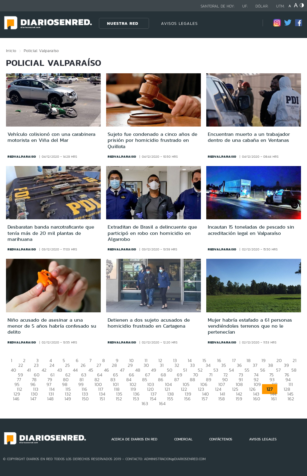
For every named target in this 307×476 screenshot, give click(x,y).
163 (145, 403)
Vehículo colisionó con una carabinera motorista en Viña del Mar (51, 137)
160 (256, 399)
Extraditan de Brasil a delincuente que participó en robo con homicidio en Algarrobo (152, 233)
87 (176, 379)
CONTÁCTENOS (220, 439)
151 (102, 399)
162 (291, 399)
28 (114, 365)
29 (130, 365)
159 (239, 399)
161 (274, 399)
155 (170, 399)
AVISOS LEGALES (179, 23)
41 (29, 370)
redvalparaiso (21, 156)
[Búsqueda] (249, 23)
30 (146, 365)
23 (36, 365)
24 (51, 365)
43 (59, 370)
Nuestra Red (122, 23)
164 (162, 403)
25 (67, 365)
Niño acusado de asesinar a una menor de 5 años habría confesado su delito (51, 326)
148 (50, 399)
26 (83, 365)
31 (162, 365)
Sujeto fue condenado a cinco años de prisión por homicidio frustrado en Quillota (152, 140)
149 (67, 399)
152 (119, 399)
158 (221, 399)
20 (279, 360)
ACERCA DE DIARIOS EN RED (134, 439)
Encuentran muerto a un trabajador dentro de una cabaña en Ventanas (249, 137)
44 (75, 370)
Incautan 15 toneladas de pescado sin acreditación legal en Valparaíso (251, 229)
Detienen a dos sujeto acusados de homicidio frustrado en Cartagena (149, 322)
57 (278, 370)
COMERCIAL (183, 439)
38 (270, 365)
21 (295, 360)
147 (33, 399)
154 (153, 399)
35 (223, 365)
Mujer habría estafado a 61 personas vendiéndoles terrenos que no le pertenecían (250, 326)
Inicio (11, 50)
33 (192, 365)
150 (85, 399)
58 (294, 370)
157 (204, 399)
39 (286, 365)
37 (255, 365)
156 (187, 399)
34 (208, 365)
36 (239, 365)
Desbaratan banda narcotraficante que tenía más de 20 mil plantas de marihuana (50, 233)
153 (136, 399)
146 (16, 399)
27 (99, 365)
